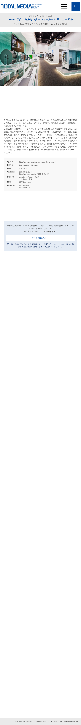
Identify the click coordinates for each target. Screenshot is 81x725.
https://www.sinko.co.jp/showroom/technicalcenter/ (37, 162)
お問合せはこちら (39, 238)
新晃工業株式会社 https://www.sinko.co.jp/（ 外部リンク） (34, 173)
